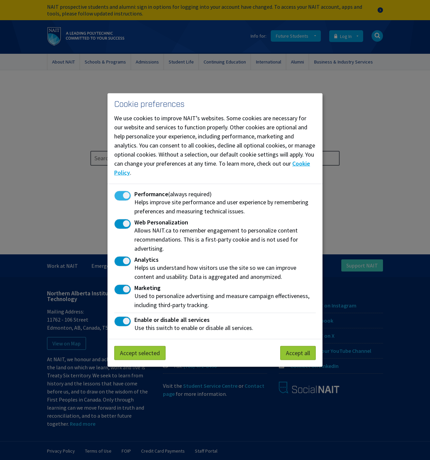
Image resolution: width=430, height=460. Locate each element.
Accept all (298, 353)
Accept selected (140, 353)
